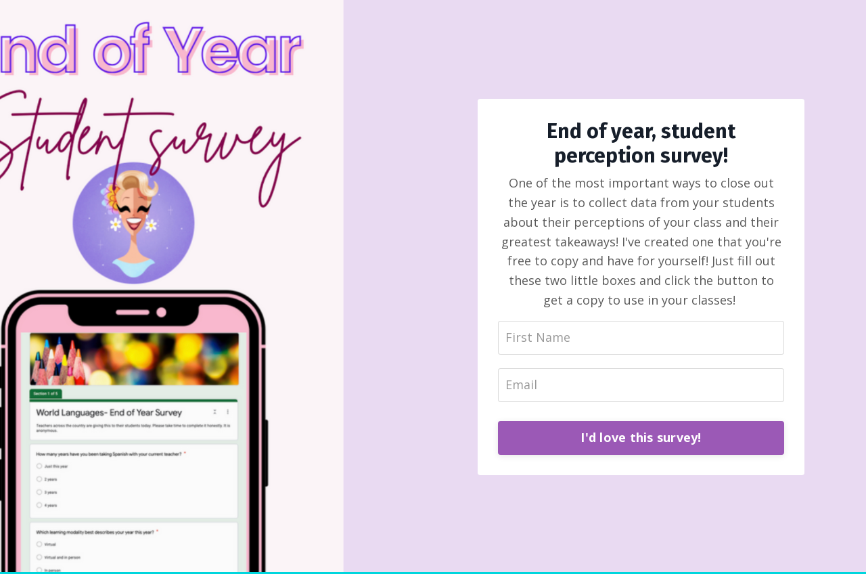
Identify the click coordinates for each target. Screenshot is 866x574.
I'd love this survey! (640, 437)
